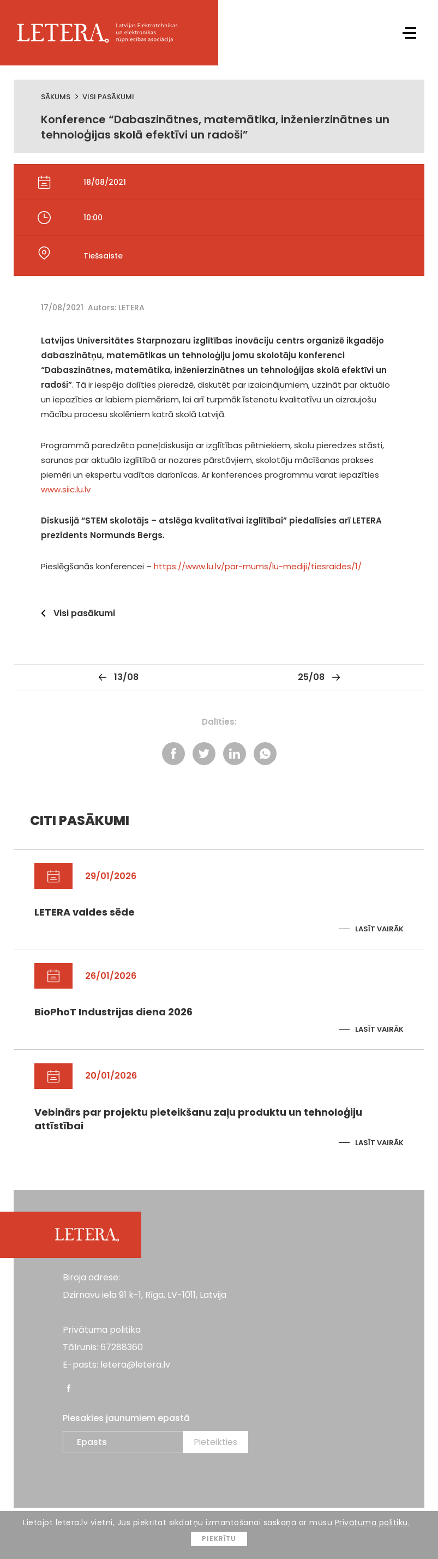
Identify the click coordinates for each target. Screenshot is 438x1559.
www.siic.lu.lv (66, 489)
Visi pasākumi (108, 96)
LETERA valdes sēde (84, 912)
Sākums (55, 96)
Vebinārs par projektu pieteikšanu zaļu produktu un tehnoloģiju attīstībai (198, 1119)
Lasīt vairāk (379, 929)
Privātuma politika (102, 1329)
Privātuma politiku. (372, 1522)
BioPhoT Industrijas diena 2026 (113, 1012)
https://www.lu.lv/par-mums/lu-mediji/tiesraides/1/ (258, 566)
